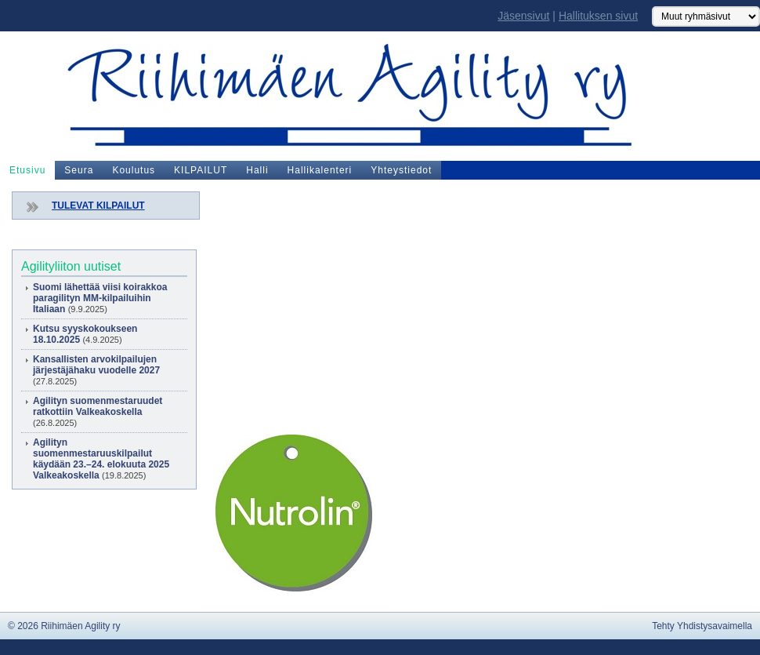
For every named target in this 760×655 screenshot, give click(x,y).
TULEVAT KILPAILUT (98, 205)
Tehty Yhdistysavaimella (702, 625)
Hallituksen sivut (598, 15)
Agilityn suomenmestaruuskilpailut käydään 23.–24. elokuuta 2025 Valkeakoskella (101, 459)
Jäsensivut (523, 15)
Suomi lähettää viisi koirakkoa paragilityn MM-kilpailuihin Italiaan (100, 298)
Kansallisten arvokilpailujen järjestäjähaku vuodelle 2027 (96, 365)
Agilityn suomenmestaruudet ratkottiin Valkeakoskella (97, 406)
